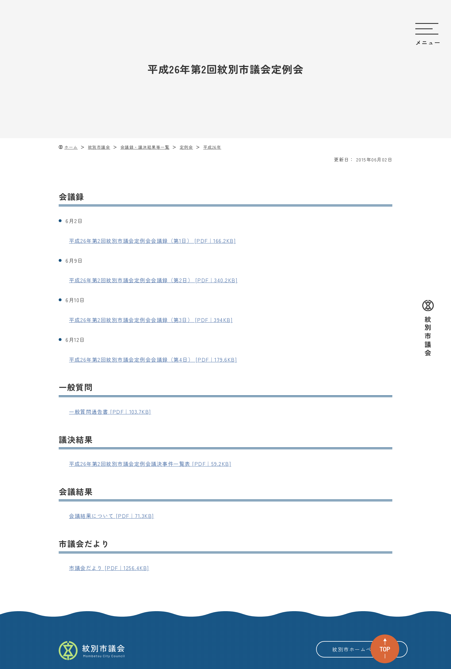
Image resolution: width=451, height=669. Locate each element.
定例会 (186, 147)
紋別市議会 (99, 147)
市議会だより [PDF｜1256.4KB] (109, 567)
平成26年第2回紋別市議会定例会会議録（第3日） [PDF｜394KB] (151, 319)
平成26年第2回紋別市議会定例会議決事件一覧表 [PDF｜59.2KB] (150, 463)
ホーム (71, 147)
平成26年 (212, 147)
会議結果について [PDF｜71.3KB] (111, 515)
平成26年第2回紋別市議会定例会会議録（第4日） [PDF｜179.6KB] (153, 359)
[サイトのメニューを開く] (428, 35)
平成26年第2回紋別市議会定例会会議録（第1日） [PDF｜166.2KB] (152, 240)
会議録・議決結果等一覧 (145, 147)
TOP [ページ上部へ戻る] (384, 649)
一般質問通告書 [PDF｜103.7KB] (110, 411)
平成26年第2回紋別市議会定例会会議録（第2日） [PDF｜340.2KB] (153, 280)
